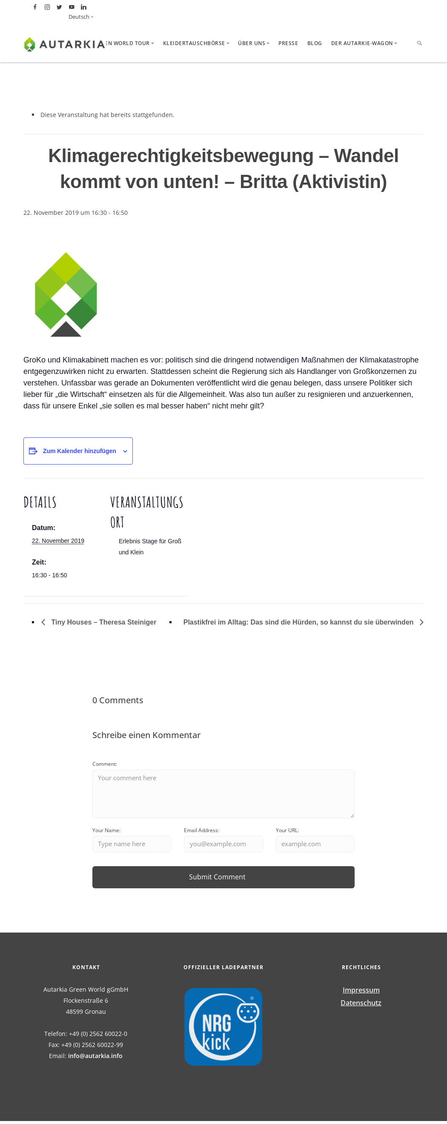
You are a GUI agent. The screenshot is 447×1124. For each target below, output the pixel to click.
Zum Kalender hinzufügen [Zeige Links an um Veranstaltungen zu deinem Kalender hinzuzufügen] (79, 451)
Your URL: (287, 832)
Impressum (361, 992)
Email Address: (201, 832)
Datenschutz (361, 1005)
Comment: (104, 763)
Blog (314, 43)
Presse (288, 43)
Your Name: (106, 832)
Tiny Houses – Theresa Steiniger (102, 622)
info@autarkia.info (95, 1058)
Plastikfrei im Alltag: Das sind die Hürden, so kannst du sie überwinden (299, 622)
